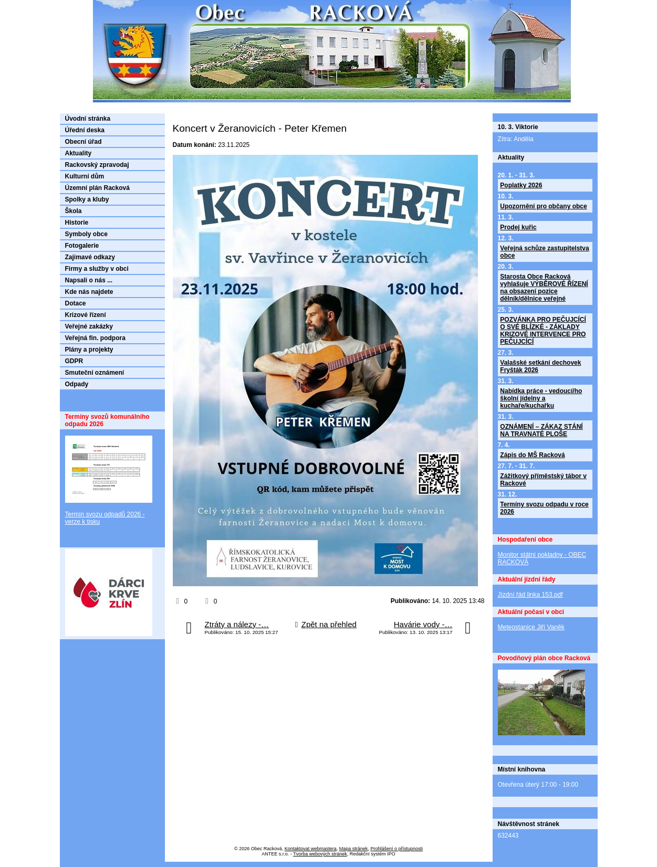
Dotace (75, 303)
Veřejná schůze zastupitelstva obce (544, 252)
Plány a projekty (89, 349)
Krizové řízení (85, 315)
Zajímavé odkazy (90, 257)
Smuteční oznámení (94, 372)
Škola (73, 211)
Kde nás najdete (89, 291)
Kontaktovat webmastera (311, 848)
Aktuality (78, 153)
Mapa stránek (353, 848)
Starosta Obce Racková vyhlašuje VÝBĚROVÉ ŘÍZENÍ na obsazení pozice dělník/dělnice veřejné (544, 287)
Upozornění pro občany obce (543, 206)
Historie (77, 222)
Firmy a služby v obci (97, 268)
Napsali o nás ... (89, 280)
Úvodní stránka (88, 118)
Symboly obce (86, 234)
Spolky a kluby (87, 199)
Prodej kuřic (518, 227)
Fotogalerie (82, 245)
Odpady (77, 384)
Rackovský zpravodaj (97, 164)
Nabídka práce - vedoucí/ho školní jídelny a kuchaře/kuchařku (541, 398)
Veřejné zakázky (89, 326)
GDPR (74, 361)
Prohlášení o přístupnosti (396, 848)
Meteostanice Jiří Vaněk (531, 627)
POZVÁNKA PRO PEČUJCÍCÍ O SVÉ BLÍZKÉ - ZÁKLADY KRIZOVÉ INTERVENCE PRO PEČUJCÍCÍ (543, 330)
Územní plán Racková (97, 188)
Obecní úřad (83, 141)
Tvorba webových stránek (320, 854)
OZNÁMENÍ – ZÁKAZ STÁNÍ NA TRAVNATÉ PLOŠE (541, 430)
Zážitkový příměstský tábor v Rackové (543, 479)
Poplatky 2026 (521, 185)
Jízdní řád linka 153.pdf (530, 594)
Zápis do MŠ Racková (532, 455)
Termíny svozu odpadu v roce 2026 (544, 508)
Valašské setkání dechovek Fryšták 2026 (540, 366)
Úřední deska (85, 130)
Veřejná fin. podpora (95, 338)
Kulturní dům (85, 176)
